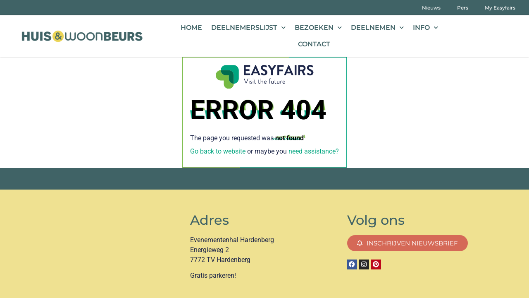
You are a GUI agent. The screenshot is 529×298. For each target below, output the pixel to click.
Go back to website (217, 151)
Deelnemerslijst (248, 27)
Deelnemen (377, 27)
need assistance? (313, 151)
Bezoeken (318, 27)
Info (425, 27)
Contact (314, 44)
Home (191, 27)
